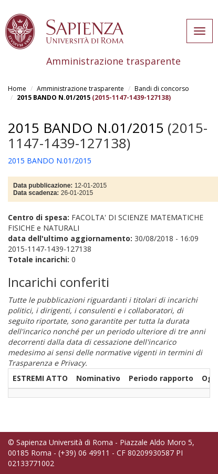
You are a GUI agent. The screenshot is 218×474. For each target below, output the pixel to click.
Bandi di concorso (161, 88)
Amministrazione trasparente (80, 88)
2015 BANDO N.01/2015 (53, 97)
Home (17, 88)
